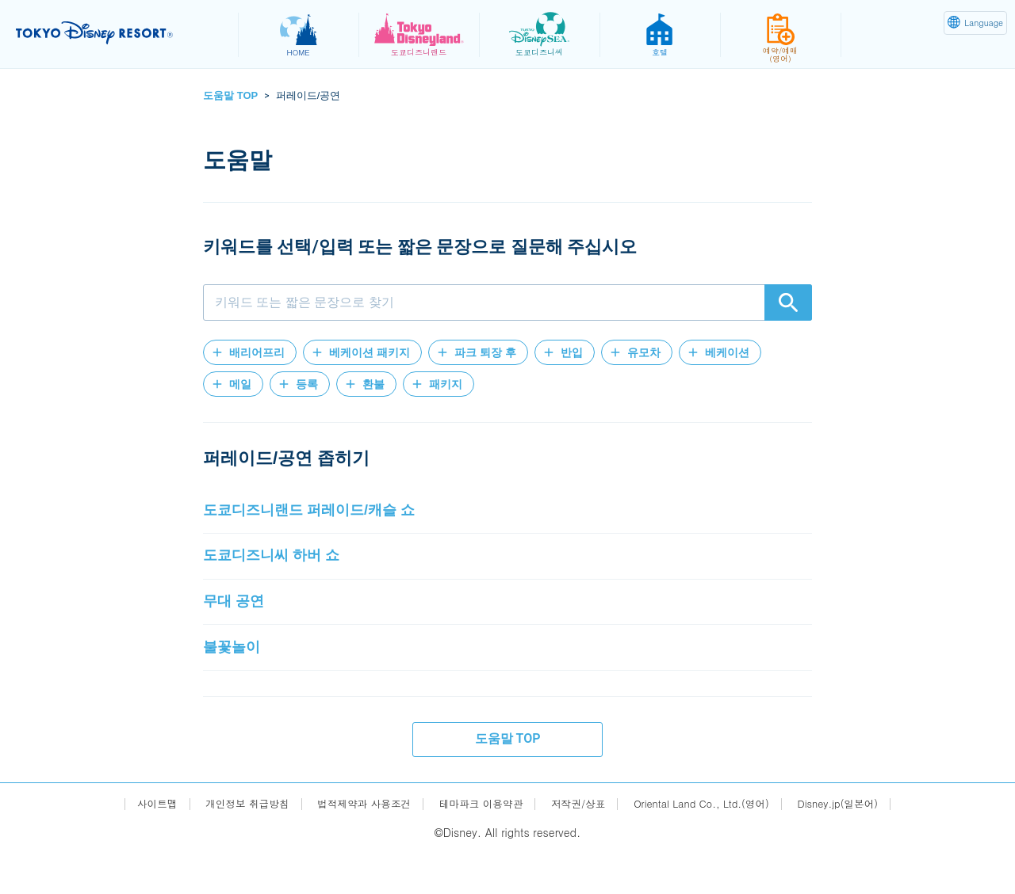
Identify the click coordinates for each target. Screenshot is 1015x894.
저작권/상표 (583, 844)
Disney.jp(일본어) (863, 844)
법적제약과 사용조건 (352, 844)
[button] (250, 352)
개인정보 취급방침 (225, 844)
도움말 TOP (230, 95)
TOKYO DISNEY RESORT (118, 32)
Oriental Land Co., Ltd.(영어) (716, 844)
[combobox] (507, 302)
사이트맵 (128, 844)
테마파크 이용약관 (478, 844)
